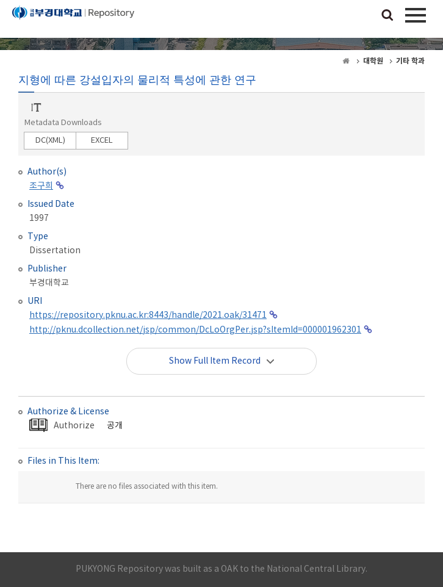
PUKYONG (73, 21)
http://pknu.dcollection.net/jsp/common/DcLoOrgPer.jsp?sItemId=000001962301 (195, 330)
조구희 (41, 186)
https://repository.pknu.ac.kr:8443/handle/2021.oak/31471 (148, 315)
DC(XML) (50, 140)
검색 (387, 15)
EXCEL (102, 140)
